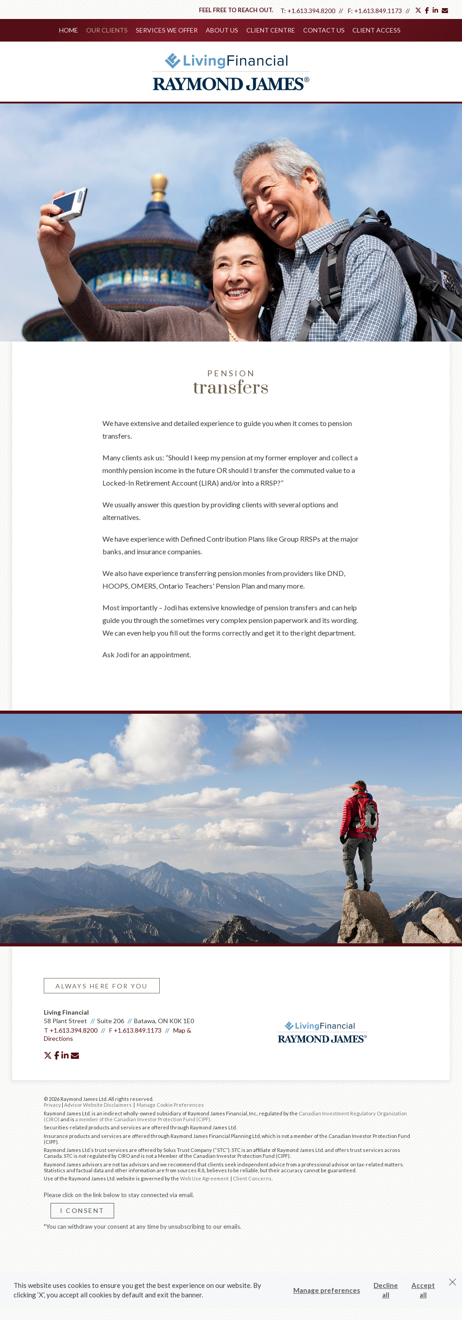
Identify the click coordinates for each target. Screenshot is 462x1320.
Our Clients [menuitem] (108, 30)
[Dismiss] (452, 1282)
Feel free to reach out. (236, 10)
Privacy (52, 1104)
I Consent (82, 1209)
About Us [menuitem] (222, 30)
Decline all (386, 1290)
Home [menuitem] (71, 30)
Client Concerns (252, 1177)
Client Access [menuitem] (374, 30)
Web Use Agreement (205, 1177)
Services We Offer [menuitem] (168, 30)
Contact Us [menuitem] (322, 30)
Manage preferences (326, 1290)
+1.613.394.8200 (311, 10)
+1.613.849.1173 (378, 10)
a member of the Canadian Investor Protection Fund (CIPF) (142, 1118)
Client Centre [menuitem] (269, 30)
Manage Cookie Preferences (170, 1104)
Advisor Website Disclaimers (98, 1104)
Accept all (423, 1290)
